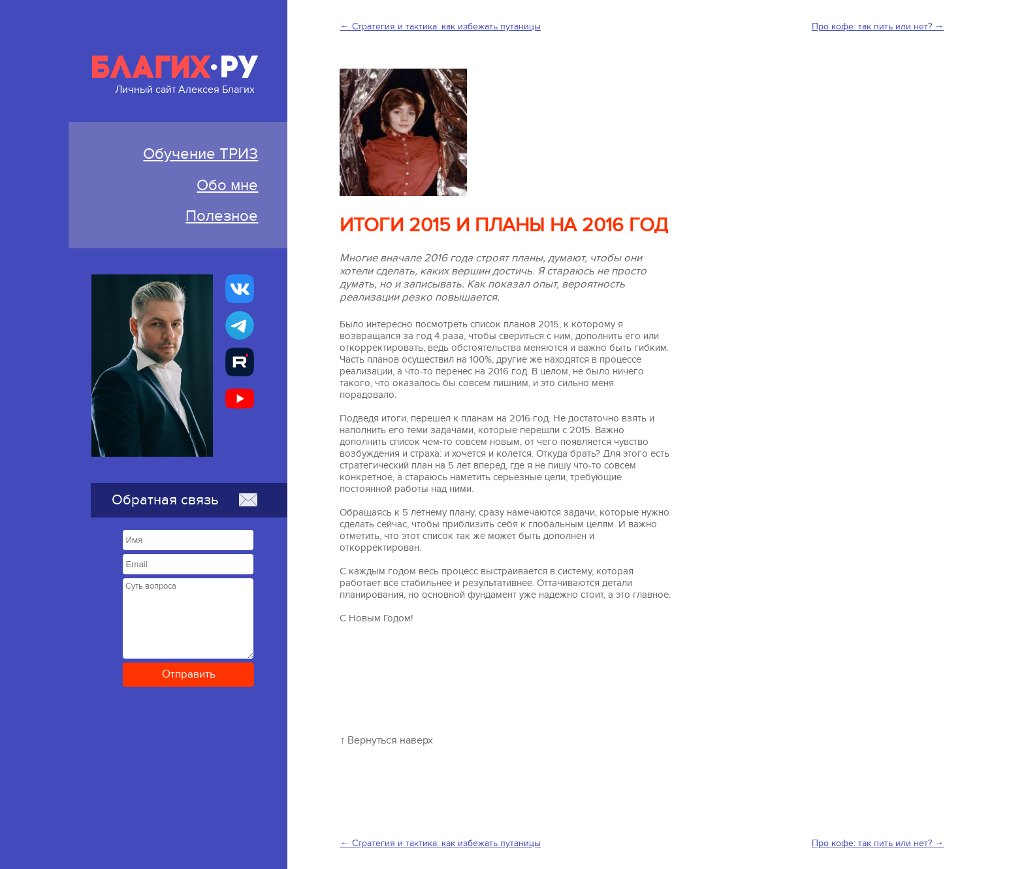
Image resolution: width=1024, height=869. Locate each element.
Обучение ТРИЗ (200, 153)
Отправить (189, 674)
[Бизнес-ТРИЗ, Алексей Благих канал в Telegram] (239, 325)
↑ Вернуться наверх (386, 740)
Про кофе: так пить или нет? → (878, 26)
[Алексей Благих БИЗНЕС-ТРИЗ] (239, 362)
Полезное (221, 215)
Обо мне (227, 185)
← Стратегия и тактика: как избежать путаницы (440, 26)
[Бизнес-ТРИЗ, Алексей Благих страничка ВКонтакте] (239, 288)
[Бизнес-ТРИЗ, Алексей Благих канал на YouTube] (239, 398)
